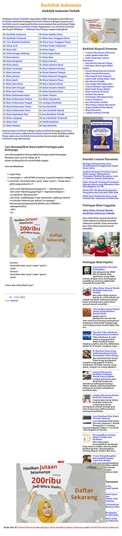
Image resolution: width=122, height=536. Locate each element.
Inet (100, 76)
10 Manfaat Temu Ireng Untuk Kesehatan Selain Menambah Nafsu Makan (106, 353)
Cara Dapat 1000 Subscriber (99, 84)
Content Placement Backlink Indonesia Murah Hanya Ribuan (103, 374)
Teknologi (102, 97)
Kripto (88, 107)
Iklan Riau (48, 57)
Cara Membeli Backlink (18, 42)
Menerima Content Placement (100, 105)
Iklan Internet (13, 72)
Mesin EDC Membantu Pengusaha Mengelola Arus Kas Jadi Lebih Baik (100, 191)
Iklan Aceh (12, 46)
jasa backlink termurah (28, 136)
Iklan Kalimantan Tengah (19, 103)
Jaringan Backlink (52, 103)
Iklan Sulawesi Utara (53, 80)
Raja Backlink (50, 126)
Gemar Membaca (94, 99)
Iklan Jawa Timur (15, 91)
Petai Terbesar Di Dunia (97, 92)
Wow (103, 107)
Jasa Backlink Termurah (55, 118)
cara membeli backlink (62, 27)
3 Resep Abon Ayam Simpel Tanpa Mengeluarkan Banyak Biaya (106, 311)
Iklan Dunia (12, 65)
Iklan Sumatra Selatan (54, 88)
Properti (93, 76)
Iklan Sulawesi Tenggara (54, 76)
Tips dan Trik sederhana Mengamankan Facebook (105, 333)
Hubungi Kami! (33, 29)
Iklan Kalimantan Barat (18, 95)
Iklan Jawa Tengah (15, 88)
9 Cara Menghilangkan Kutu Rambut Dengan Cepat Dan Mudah (104, 458)
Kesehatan (90, 97)
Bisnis (109, 107)
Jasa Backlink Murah (53, 110)
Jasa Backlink (49, 107)
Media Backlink (51, 122)
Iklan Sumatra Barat (52, 84)
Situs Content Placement (97, 73)
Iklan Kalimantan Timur (18, 107)
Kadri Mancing (93, 58)
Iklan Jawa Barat (14, 84)
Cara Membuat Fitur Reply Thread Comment (106, 417)
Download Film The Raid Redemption (105, 268)
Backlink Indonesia (61, 5)
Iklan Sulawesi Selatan (53, 69)
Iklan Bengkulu (14, 61)
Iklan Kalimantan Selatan (19, 99)
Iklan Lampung (14, 118)
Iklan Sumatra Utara (52, 91)
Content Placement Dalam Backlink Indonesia (106, 396)
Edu (87, 76)
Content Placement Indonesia (100, 53)
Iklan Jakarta (13, 76)
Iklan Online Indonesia (54, 46)
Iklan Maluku (13, 126)
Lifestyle (96, 87)
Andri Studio (91, 55)
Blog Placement (93, 110)
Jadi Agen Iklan (93, 66)
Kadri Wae (103, 55)
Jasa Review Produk (95, 81)
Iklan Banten (12, 57)
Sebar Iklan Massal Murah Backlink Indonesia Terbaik (106, 290)
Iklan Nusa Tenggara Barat (56, 38)
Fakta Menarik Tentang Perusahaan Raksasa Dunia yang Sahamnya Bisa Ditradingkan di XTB (101, 184)
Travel (88, 87)
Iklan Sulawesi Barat (53, 65)
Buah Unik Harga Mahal (97, 89)
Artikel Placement (94, 94)
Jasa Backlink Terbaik (53, 114)
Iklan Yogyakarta (51, 99)
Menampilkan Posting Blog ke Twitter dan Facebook (104, 437)
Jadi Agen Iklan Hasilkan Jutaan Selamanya (62, 527)
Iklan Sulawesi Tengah (54, 72)
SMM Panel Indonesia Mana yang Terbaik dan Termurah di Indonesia (100, 197)
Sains (110, 97)
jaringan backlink (20, 19)
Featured (107, 76)
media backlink (43, 131)
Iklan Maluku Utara (53, 34)
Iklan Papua (49, 50)
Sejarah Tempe (104, 63)
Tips (103, 87)
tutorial (14, 300)
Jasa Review (91, 63)
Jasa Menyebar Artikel (96, 102)
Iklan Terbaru (50, 95)
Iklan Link (12, 122)
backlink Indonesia (42, 21)
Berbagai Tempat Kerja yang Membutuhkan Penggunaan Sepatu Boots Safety (100, 166)
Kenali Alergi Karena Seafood (100, 71)
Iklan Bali (11, 50)
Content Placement (26, 527)
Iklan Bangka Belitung (18, 53)
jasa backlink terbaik (27, 27)
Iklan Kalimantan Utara (18, 110)
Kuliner (110, 87)
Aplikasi (96, 107)
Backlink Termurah (16, 38)
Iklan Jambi (12, 80)
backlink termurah (42, 133)
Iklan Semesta (49, 61)
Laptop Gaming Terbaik (97, 113)
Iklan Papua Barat (51, 53)
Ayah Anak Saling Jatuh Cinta (100, 79)
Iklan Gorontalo (14, 69)
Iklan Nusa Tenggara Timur (57, 42)
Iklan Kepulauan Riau (17, 114)
